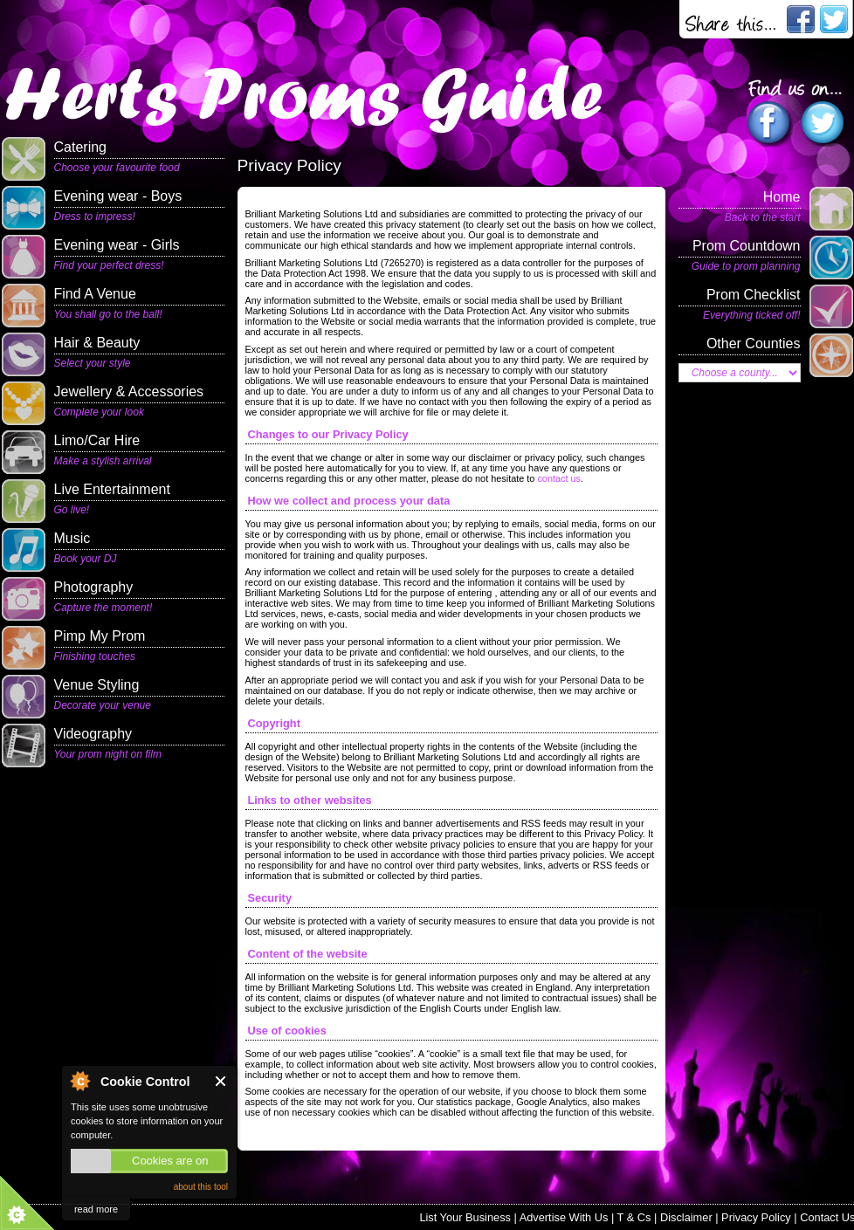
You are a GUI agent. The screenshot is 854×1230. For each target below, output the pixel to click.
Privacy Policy (756, 1217)
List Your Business (465, 1217)
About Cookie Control (79, 1081)
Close (221, 1081)
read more (96, 1209)
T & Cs (634, 1217)
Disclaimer (686, 1217)
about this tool (201, 1187)
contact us (559, 478)
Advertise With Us (564, 1217)
